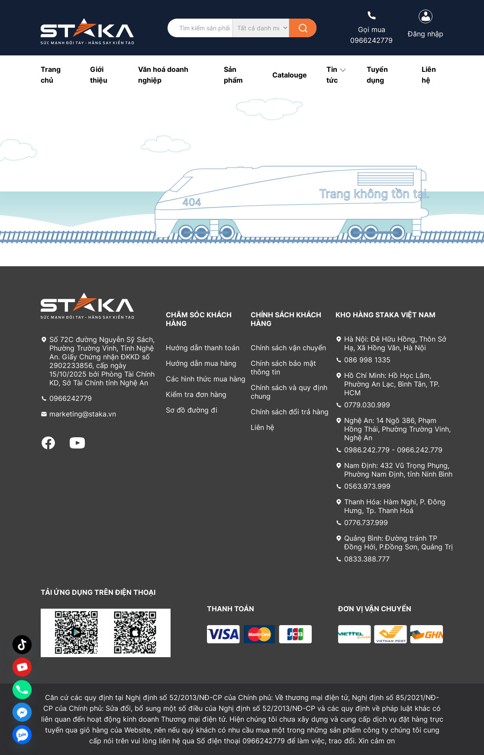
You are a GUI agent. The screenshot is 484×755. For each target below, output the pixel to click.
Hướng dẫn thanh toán (202, 347)
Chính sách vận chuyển (288, 347)
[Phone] (22, 689)
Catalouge (289, 75)
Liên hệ (262, 427)
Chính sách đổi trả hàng (290, 411)
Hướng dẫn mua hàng (201, 363)
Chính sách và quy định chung (289, 391)
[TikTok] (22, 644)
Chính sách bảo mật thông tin (283, 367)
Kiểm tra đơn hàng (196, 394)
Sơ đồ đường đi (191, 410)
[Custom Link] (22, 667)
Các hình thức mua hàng (205, 378)
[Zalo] (22, 734)
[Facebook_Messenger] (22, 712)
